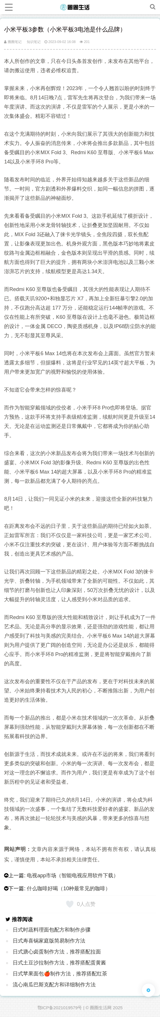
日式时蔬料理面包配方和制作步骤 (52, 930)
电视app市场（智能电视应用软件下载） (72, 875)
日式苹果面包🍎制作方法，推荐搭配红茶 (60, 974)
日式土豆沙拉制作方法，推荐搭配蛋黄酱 (59, 963)
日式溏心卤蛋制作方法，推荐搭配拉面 (57, 952)
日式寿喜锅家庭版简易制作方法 (49, 941)
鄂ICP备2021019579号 (59, 1007)
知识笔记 (34, 42)
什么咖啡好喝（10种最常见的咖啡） (68, 888)
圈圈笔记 (12, 42)
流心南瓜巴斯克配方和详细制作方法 (54, 985)
